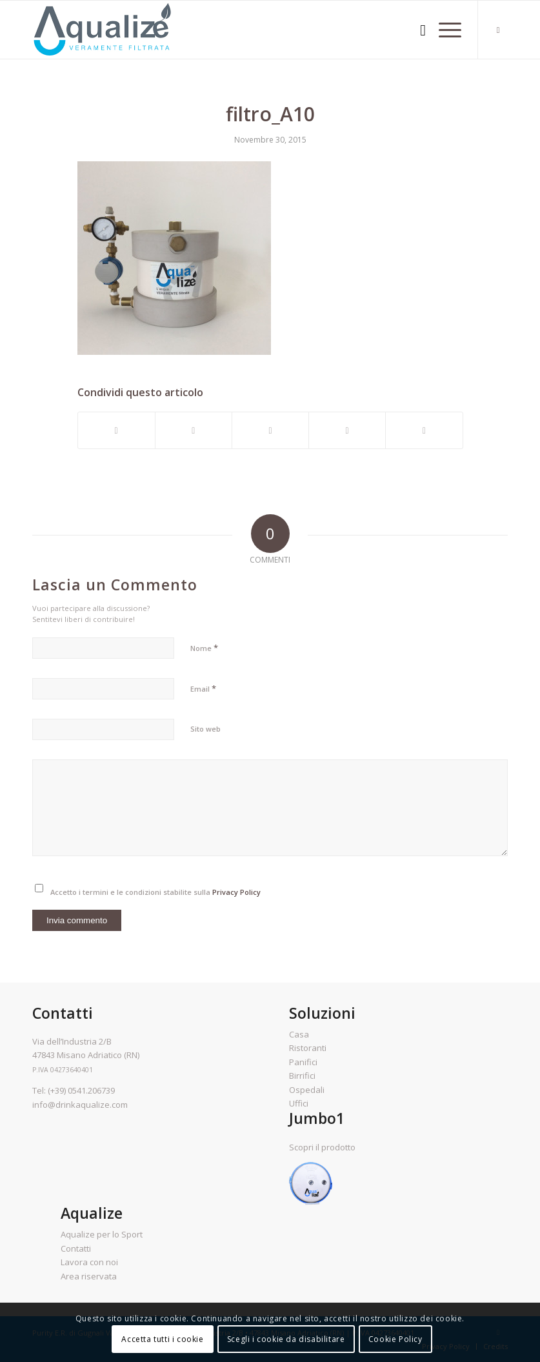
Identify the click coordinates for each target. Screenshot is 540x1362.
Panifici (303, 1062)
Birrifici (302, 1075)
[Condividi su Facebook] (116, 430)
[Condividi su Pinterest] (270, 430)
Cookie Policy (395, 1339)
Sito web (205, 729)
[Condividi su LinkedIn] (347, 430)
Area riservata (89, 1276)
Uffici (298, 1103)
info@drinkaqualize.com (80, 1104)
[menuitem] (416, 30)
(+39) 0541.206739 (81, 1090)
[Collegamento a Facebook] (498, 29)
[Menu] (443, 30)
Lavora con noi (89, 1262)
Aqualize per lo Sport (102, 1234)
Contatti (76, 1248)
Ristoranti (307, 1048)
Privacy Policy (236, 892)
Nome (204, 648)
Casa (299, 1034)
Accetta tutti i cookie (162, 1339)
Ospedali (307, 1090)
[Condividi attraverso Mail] (424, 430)
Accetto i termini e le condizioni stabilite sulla (155, 892)
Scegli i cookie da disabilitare (286, 1339)
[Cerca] (416, 30)
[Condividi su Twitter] (193, 430)
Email (203, 688)
